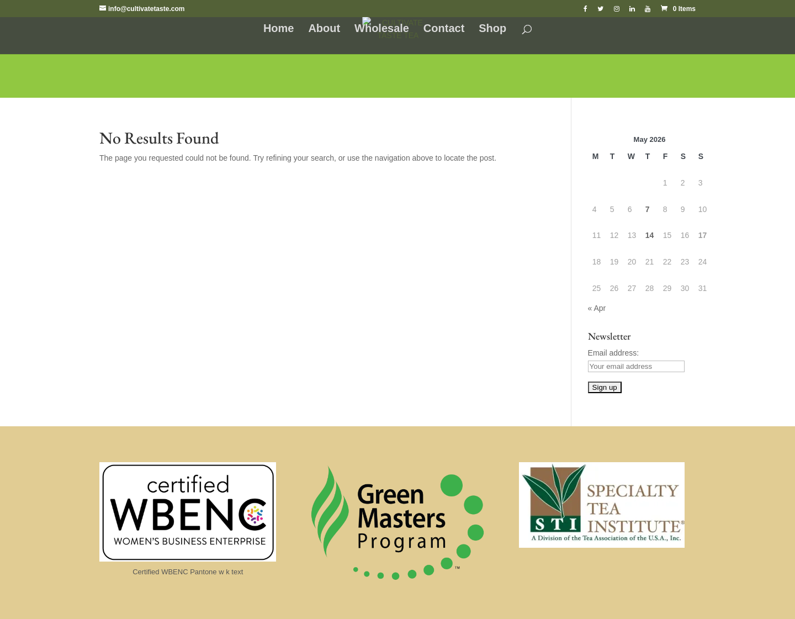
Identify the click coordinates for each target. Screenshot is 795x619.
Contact (443, 29)
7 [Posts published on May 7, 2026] (647, 209)
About (324, 29)
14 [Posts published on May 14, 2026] (649, 235)
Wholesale (381, 29)
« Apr (597, 308)
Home (278, 29)
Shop (492, 29)
